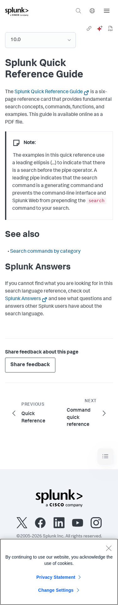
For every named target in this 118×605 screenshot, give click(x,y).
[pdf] (110, 28)
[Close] (108, 548)
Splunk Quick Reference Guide (48, 92)
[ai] (99, 28)
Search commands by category (45, 251)
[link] (89, 28)
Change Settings (56, 590)
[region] (59, 572)
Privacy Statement (56, 577)
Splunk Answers (23, 299)
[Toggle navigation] (105, 456)
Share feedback (30, 365)
